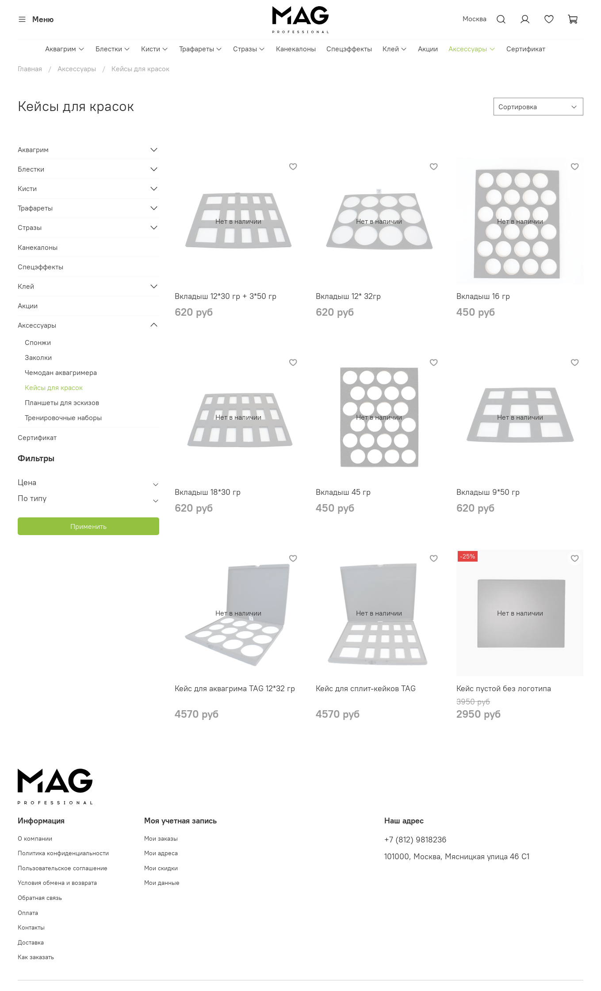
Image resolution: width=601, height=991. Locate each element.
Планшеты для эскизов (62, 402)
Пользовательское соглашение (62, 868)
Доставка (31, 942)
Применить (88, 526)
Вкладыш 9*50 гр (488, 492)
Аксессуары (471, 48)
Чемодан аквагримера (61, 372)
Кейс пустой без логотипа (503, 688)
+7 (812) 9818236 (415, 840)
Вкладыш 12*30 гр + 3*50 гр (225, 296)
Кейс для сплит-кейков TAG (366, 688)
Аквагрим (64, 48)
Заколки (38, 357)
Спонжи (38, 342)
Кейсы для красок (54, 387)
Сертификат (525, 48)
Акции (428, 48)
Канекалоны (296, 48)
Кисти (154, 48)
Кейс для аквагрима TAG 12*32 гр (235, 688)
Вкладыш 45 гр (343, 492)
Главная (30, 68)
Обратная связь (40, 898)
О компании (35, 838)
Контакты (31, 927)
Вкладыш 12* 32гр (348, 296)
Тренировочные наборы (63, 417)
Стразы (249, 48)
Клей (395, 48)
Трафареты (200, 48)
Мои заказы (161, 838)
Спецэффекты (349, 48)
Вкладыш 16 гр (483, 296)
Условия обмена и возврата (57, 883)
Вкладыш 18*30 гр (208, 492)
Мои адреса (161, 853)
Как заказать (36, 957)
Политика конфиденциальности (63, 853)
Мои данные (162, 883)
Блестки (113, 48)
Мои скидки (161, 868)
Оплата (28, 913)
